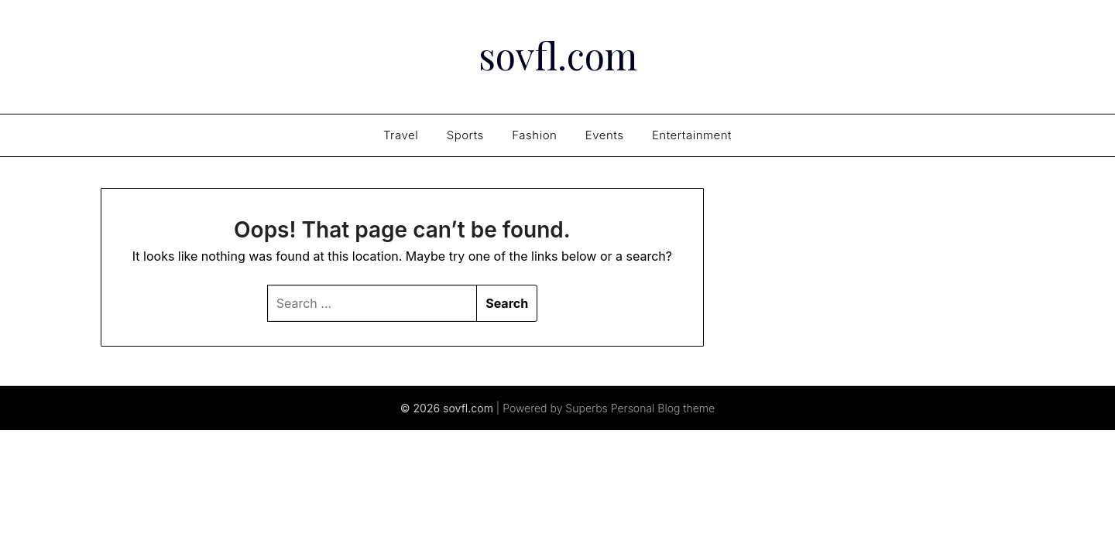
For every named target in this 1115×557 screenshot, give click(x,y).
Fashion (534, 135)
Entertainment (692, 135)
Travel (400, 135)
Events (604, 135)
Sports (465, 135)
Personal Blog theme (663, 408)
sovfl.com (558, 55)
